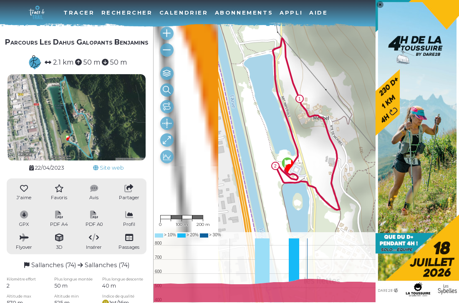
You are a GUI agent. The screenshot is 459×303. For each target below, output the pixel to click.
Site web (108, 168)
